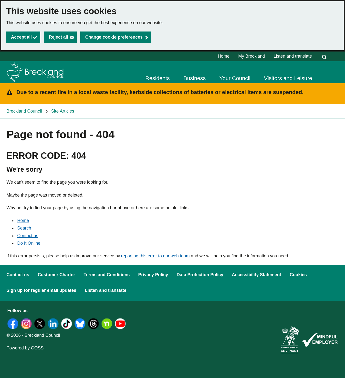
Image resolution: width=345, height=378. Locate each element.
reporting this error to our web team (155, 255)
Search (24, 228)
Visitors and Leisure (288, 78)
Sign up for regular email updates (41, 290)
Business (194, 78)
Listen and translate (292, 56)
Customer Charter (56, 274)
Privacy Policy (153, 274)
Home (224, 56)
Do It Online (29, 243)
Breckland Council (24, 111)
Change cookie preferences (114, 37)
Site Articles (62, 111)
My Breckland (251, 56)
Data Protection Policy (200, 274)
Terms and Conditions (107, 274)
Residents (157, 78)
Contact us (27, 235)
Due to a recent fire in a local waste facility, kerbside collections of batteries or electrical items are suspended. (159, 92)
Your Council (235, 78)
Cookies (298, 274)
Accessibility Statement (256, 274)
